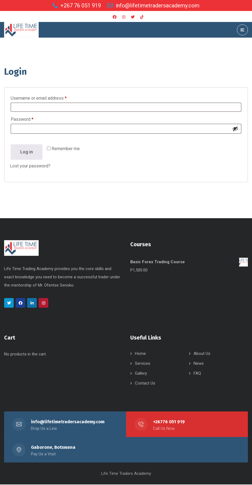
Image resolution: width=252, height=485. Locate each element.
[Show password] (235, 129)
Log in (26, 152)
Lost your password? (30, 166)
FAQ (197, 373)
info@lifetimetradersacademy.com (68, 422)
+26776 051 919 (169, 422)
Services (142, 363)
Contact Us (145, 383)
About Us (202, 354)
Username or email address (47, 97)
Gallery (141, 373)
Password (30, 118)
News (199, 363)
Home (140, 354)
